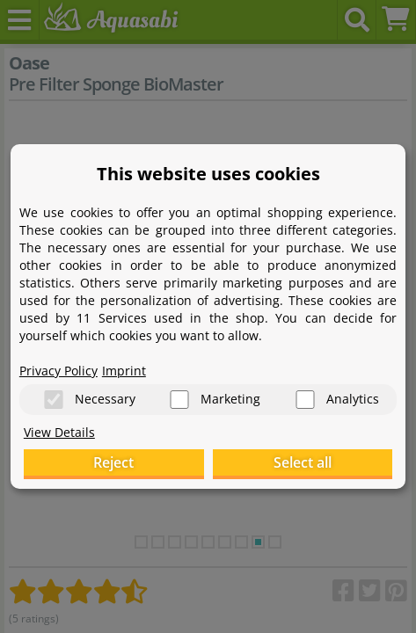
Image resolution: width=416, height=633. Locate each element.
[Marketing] (179, 399)
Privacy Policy (58, 370)
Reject (113, 462)
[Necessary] (53, 399)
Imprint (124, 370)
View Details (59, 432)
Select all (303, 462)
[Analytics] (305, 399)
